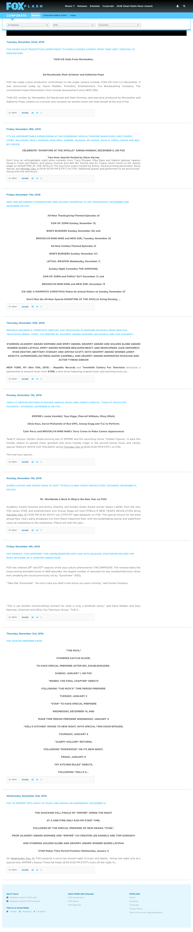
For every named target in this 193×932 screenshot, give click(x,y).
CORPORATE (16, 15)
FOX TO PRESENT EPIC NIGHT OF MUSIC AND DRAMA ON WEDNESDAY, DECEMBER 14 (59, 807)
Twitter (11, 916)
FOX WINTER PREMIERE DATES (25, 645)
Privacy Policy (135, 913)
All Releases (28, 25)
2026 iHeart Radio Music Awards (135, 6)
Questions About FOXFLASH (21, 902)
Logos (80, 16)
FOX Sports (73, 905)
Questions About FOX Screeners (23, 905)
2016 (73, 25)
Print (13, 113)
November (119, 25)
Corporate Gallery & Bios (59, 16)
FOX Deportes (74, 909)
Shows (70, 6)
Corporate (108, 6)
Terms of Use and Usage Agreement (146, 917)
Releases (82, 6)
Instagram (25, 916)
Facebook (39, 916)
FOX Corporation (76, 902)
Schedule (95, 6)
